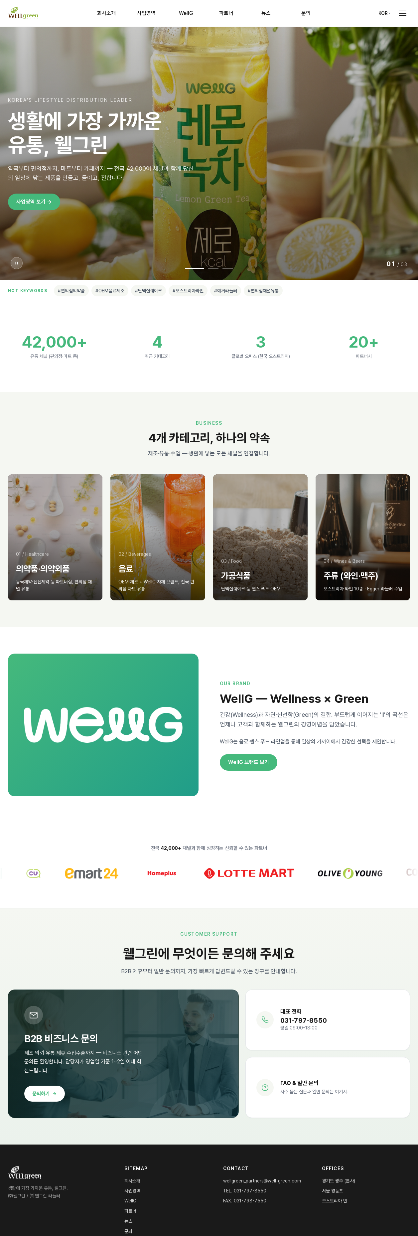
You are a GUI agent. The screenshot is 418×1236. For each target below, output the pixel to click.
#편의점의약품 (71, 290)
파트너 (226, 13)
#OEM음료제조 (109, 290)
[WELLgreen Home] (23, 13)
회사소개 (106, 13)
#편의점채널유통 (263, 290)
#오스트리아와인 (188, 290)
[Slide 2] (213, 268)
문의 (306, 13)
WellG (186, 13)
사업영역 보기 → (34, 202)
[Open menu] (402, 13)
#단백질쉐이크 (148, 290)
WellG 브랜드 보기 (248, 762)
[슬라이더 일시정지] (17, 263)
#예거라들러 (225, 290)
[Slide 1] (194, 268)
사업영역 (146, 13)
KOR (383, 13)
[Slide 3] (227, 268)
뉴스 (266, 13)
